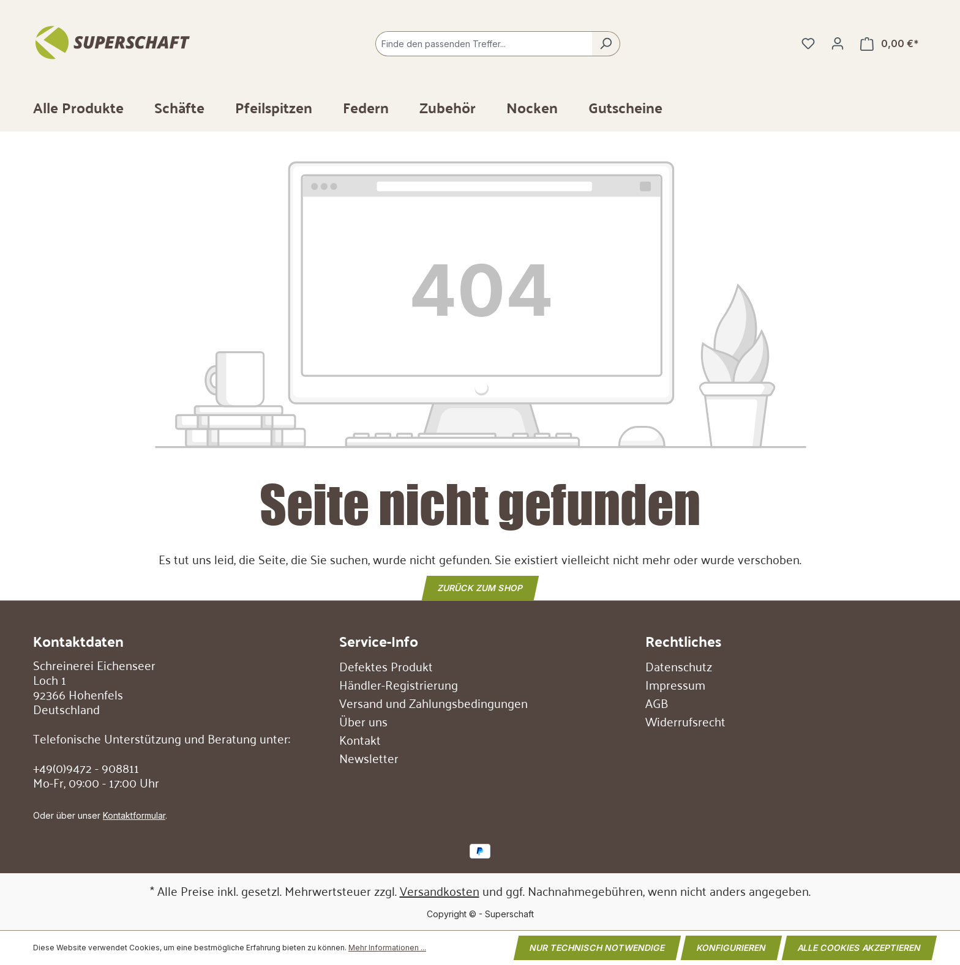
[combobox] (483, 43)
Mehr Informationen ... (387, 947)
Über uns (363, 721)
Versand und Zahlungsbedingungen (433, 702)
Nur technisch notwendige (597, 947)
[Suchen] (605, 43)
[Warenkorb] (889, 43)
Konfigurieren (731, 947)
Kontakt (360, 739)
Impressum (675, 684)
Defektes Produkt (386, 666)
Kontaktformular (134, 815)
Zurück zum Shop (480, 587)
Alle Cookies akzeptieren (859, 947)
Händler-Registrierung (398, 684)
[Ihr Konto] (837, 43)
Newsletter (369, 758)
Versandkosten (439, 890)
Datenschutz (678, 666)
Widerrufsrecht (685, 721)
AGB (656, 702)
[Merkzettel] (808, 43)
